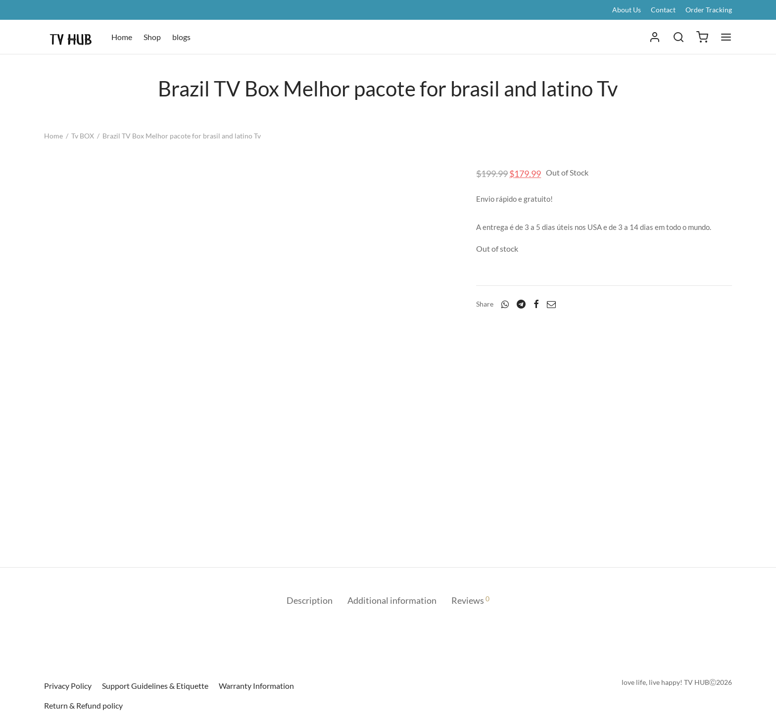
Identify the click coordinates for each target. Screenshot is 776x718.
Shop (152, 37)
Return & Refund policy (83, 705)
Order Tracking (708, 9)
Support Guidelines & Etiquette (155, 685)
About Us (626, 9)
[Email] (551, 304)
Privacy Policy (68, 685)
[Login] (655, 37)
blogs (181, 37)
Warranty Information (256, 685)
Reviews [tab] (470, 600)
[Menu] (726, 37)
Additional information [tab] (391, 600)
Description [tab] (310, 600)
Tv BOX (82, 136)
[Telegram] (521, 304)
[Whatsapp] (505, 304)
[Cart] (702, 37)
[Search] (678, 37)
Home (121, 37)
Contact (663, 9)
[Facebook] (536, 304)
